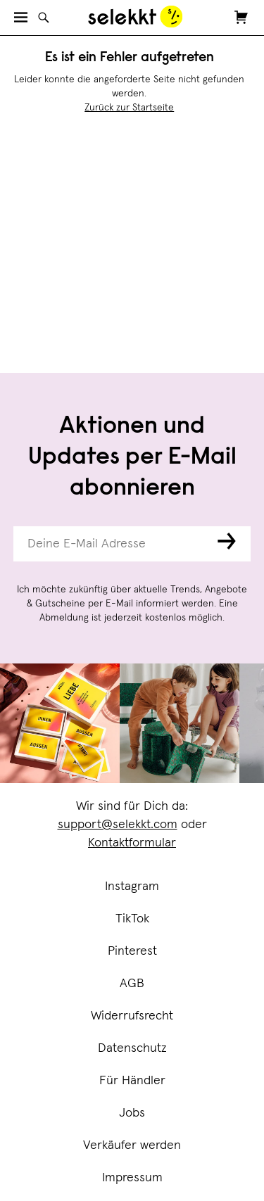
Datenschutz (132, 1048)
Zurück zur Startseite (129, 108)
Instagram (132, 886)
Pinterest (132, 951)
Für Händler (132, 1080)
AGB (132, 983)
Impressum (132, 1177)
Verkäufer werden (132, 1145)
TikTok (132, 919)
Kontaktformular (132, 843)
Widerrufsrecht (132, 1016)
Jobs (132, 1113)
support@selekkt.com (117, 824)
